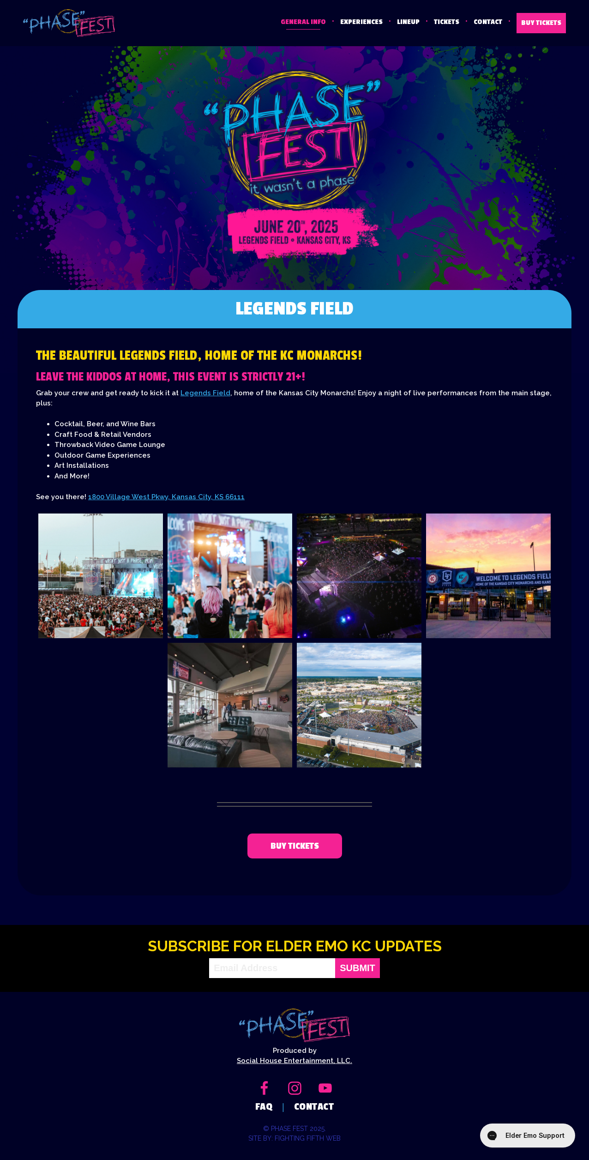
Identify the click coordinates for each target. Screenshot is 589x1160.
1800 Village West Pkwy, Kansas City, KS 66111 (166, 497)
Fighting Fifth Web (308, 1138)
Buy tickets (294, 846)
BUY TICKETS (541, 23)
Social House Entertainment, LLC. (294, 1061)
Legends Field (205, 393)
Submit (357, 968)
